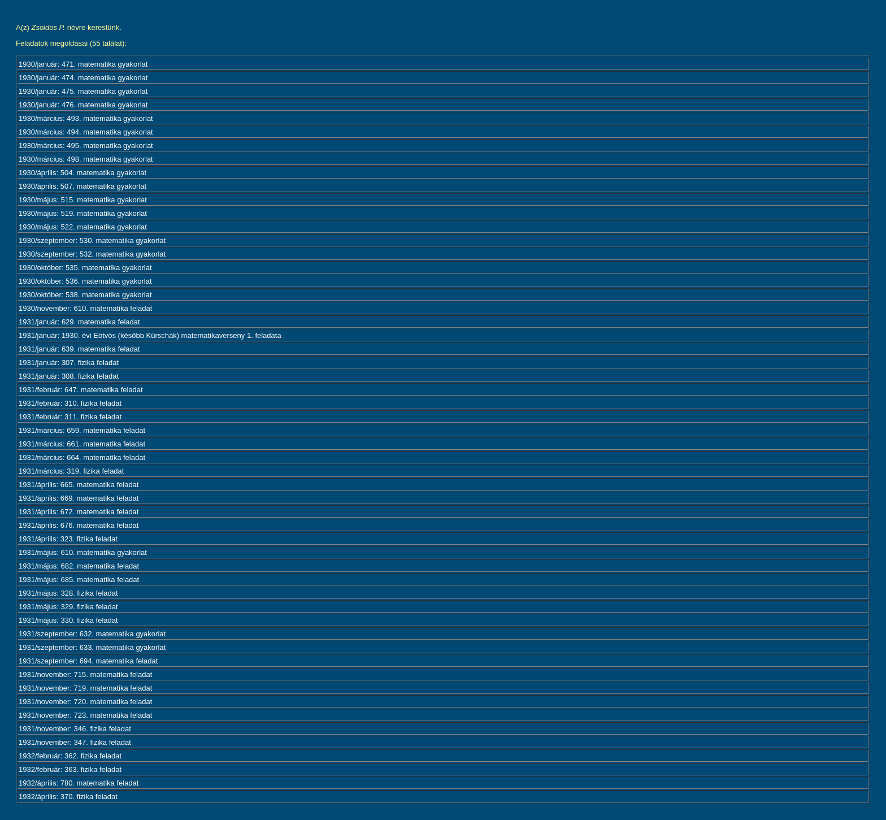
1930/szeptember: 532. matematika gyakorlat (92, 254)
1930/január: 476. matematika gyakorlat (83, 105)
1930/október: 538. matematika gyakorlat (85, 294)
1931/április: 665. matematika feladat (78, 484)
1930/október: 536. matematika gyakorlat (85, 281)
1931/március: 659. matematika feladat (82, 430)
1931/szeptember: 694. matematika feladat (88, 661)
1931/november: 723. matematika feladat (85, 715)
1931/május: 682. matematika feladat (79, 566)
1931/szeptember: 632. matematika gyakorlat (92, 634)
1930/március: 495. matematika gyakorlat (86, 145)
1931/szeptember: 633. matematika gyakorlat (92, 647)
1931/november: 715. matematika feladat (85, 674)
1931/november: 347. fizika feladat (75, 742)
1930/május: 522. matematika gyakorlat (83, 227)
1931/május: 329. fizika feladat (68, 606)
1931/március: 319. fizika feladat (71, 471)
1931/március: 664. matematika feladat (82, 457)
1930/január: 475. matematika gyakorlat (83, 91)
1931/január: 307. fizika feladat (69, 362)
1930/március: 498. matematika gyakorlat (86, 159)
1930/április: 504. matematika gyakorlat (82, 172)
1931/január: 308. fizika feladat (69, 376)
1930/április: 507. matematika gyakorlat (82, 186)
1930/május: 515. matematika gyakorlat (83, 200)
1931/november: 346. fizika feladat (75, 728)
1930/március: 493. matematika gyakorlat (86, 118)
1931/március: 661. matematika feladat (82, 444)
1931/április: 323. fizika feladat (68, 539)
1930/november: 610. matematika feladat (85, 308)
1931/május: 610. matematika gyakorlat (83, 552)
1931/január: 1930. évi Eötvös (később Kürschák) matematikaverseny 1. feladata (150, 335)
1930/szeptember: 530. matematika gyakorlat (92, 240)
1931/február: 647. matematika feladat (81, 389)
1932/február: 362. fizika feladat (70, 756)
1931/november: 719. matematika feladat (85, 688)
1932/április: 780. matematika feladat (78, 783)
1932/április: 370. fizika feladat (68, 796)
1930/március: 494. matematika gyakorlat (86, 132)
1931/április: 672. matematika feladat (78, 511)
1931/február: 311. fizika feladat (70, 417)
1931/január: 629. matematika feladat (79, 322)
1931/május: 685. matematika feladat (79, 579)
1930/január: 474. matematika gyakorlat (83, 77)
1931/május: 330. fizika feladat (68, 620)
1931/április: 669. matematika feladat (78, 498)
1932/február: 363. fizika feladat (70, 769)
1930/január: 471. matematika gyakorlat (83, 64)
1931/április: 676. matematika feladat (78, 525)
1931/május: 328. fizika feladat (68, 593)
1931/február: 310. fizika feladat (70, 403)
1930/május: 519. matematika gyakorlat (83, 213)
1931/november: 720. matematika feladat (85, 701)
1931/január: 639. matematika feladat (79, 349)
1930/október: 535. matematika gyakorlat (85, 267)
